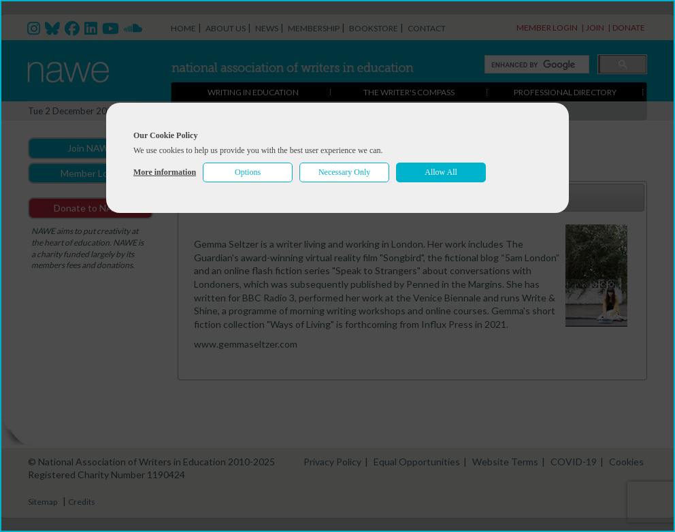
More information (164, 172)
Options (248, 172)
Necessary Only (344, 172)
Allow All (441, 172)
